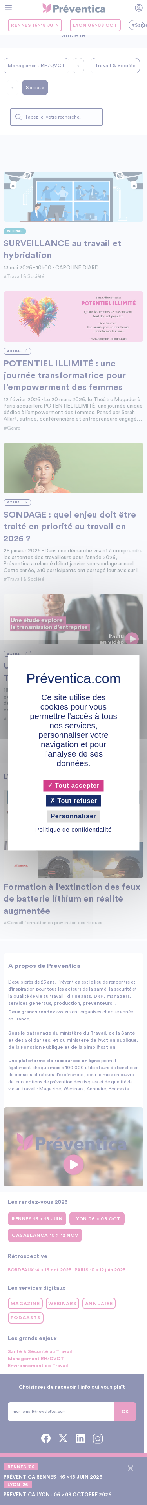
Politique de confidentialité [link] (73, 829)
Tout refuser (73, 801)
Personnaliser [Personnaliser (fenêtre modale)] (73, 816)
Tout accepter (73, 785)
